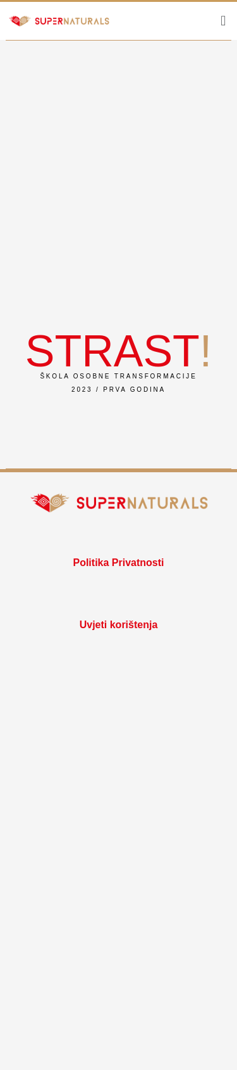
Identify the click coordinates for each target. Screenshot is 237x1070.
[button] (223, 20)
